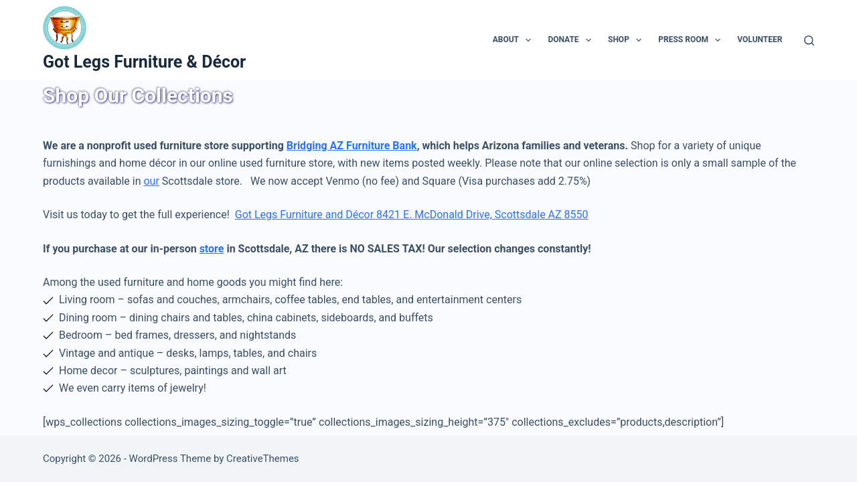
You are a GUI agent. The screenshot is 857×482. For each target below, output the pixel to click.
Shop (627, 40)
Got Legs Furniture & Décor (144, 62)
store (212, 248)
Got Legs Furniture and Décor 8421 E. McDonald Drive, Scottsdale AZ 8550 (412, 214)
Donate (572, 40)
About (515, 40)
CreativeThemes (262, 459)
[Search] (809, 40)
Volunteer (759, 39)
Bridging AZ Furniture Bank (352, 145)
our (151, 181)
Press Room (692, 40)
